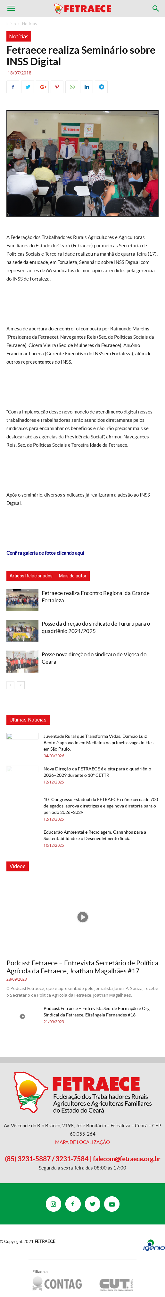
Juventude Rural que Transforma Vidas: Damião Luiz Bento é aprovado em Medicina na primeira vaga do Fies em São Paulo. (98, 743)
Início (11, 24)
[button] (156, 8)
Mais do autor (73, 575)
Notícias (29, 24)
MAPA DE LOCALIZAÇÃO (82, 1142)
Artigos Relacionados (31, 575)
